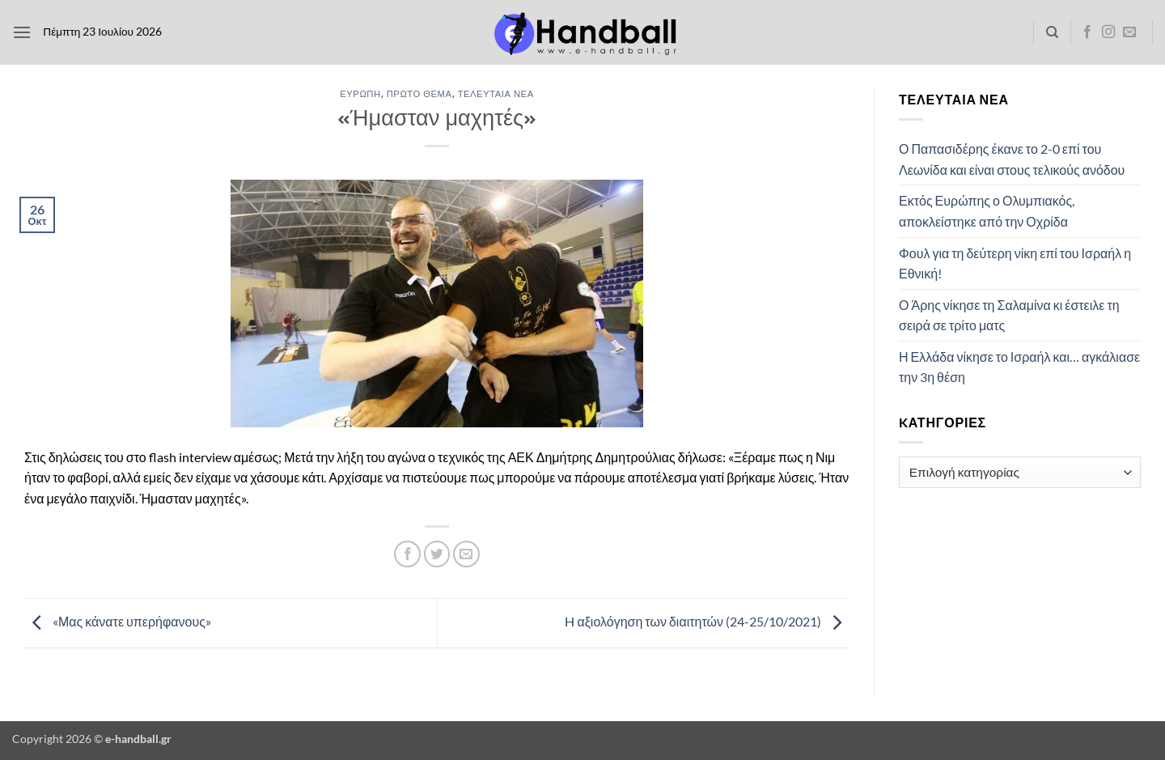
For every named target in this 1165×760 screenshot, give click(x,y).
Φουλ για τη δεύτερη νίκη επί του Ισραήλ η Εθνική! (1015, 263)
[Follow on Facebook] (1087, 32)
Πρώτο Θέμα (419, 93)
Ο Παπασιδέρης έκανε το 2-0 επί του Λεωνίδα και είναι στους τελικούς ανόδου (1012, 159)
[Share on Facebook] (407, 554)
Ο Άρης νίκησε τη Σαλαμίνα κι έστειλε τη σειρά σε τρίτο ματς (1009, 315)
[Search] (1052, 32)
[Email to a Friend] (466, 554)
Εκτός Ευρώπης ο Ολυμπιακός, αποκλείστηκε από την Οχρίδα (986, 211)
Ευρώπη (360, 93)
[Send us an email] (1129, 32)
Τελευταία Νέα (496, 93)
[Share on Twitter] (437, 554)
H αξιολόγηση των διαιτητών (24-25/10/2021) (707, 621)
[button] (22, 32)
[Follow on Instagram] (1108, 32)
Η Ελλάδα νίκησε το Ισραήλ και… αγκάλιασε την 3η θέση (1019, 367)
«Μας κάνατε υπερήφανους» (117, 621)
